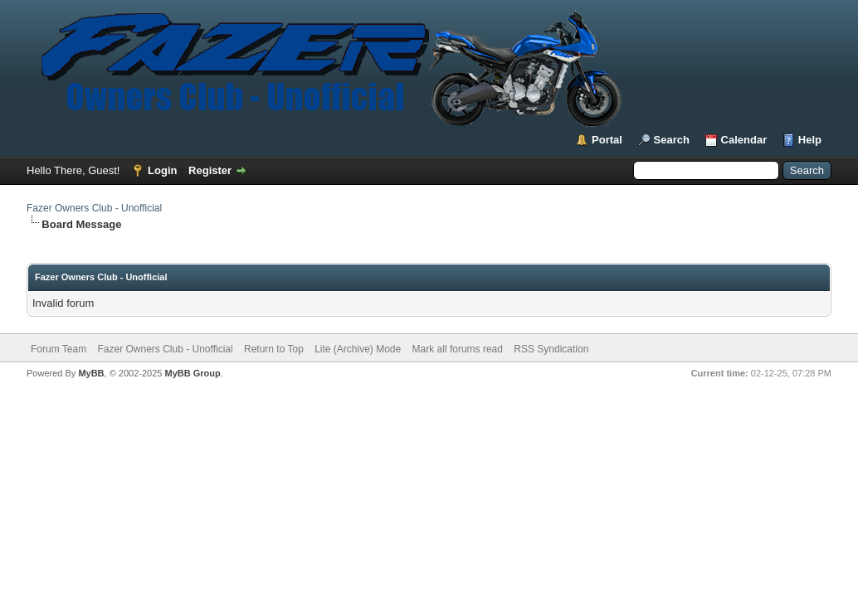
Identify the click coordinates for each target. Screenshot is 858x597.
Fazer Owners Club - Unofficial (94, 208)
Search (672, 139)
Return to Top (274, 349)
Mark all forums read (457, 349)
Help (809, 139)
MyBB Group (192, 373)
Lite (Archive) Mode (357, 349)
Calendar (744, 139)
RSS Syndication (551, 349)
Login (162, 170)
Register (210, 170)
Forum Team (58, 349)
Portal (607, 139)
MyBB (91, 373)
